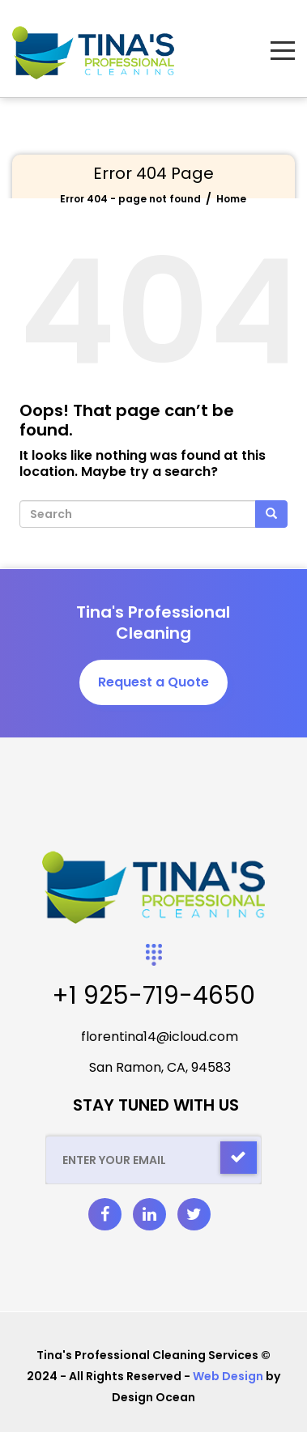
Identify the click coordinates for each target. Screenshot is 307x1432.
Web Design (228, 1376)
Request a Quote (153, 682)
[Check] (238, 1157)
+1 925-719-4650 (153, 996)
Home (231, 199)
